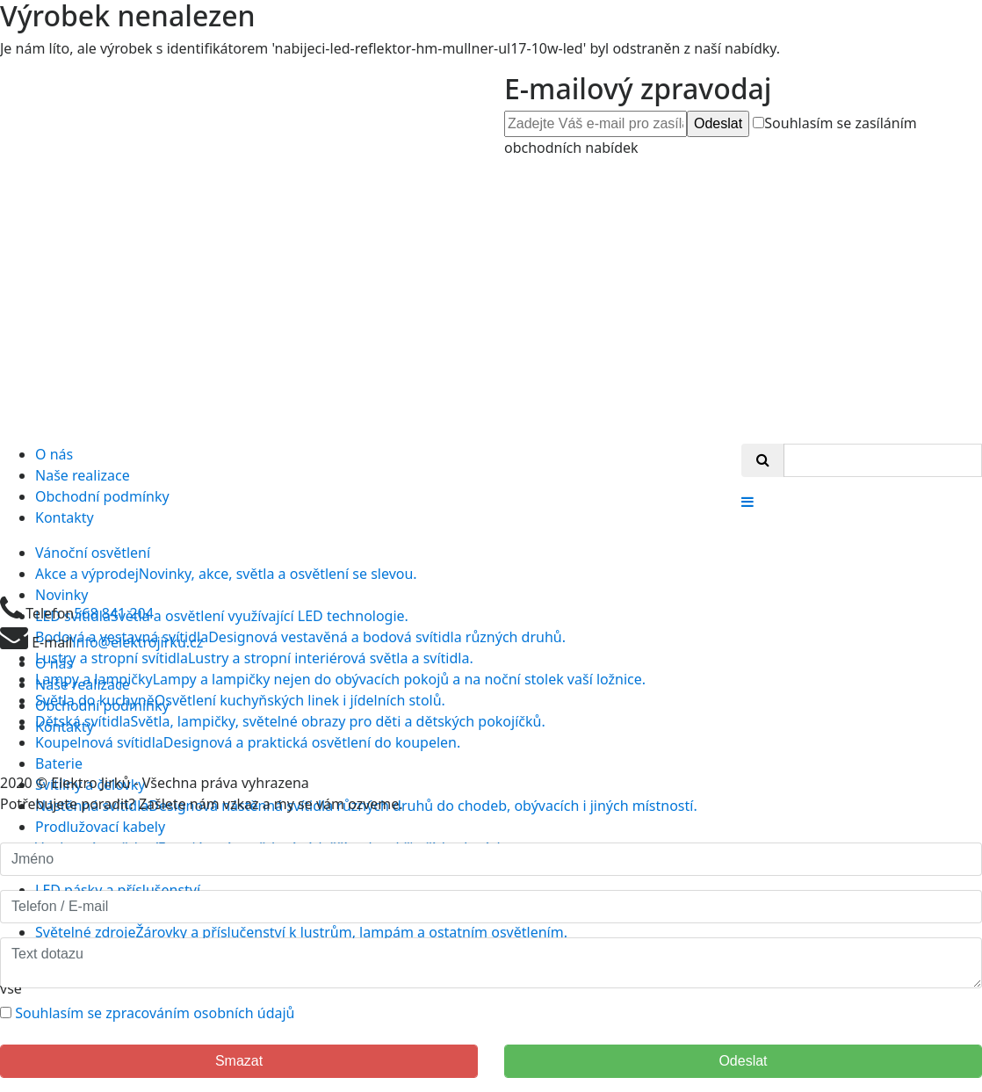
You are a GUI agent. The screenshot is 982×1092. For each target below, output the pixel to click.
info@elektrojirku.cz (137, 642)
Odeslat (718, 123)
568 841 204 (114, 613)
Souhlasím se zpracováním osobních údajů (154, 1013)
